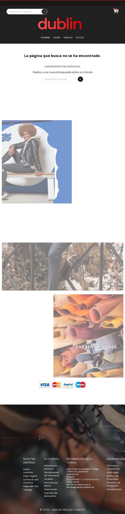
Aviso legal (112, 472)
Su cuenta (51, 459)
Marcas (68, 37)
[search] (44, 11)
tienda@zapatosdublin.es (80, 487)
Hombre (45, 37)
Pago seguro (30, 476)
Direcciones (50, 489)
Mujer (56, 37)
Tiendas (27, 489)
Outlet (80, 37)
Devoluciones (114, 489)
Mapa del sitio (31, 486)
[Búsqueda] (27, 11)
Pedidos (48, 479)
